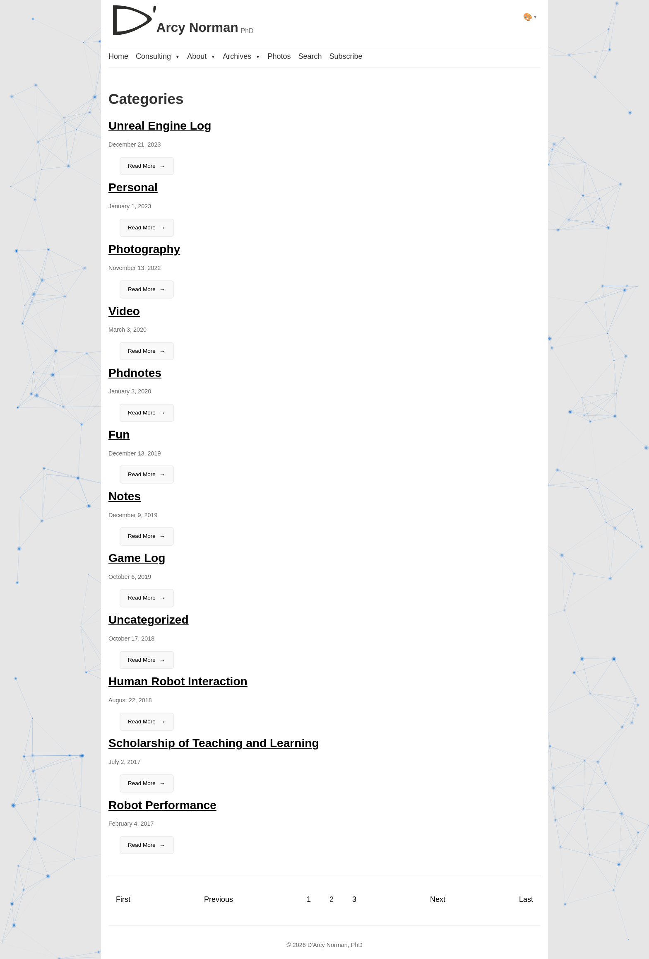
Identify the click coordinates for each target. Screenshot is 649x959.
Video (124, 311)
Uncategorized (148, 619)
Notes (124, 496)
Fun (119, 434)
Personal (133, 187)
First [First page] (123, 899)
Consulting (158, 56)
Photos (279, 56)
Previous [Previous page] (218, 899)
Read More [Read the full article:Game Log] (142, 598)
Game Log (136, 558)
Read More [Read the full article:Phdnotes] (142, 413)
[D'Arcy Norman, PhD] (180, 17)
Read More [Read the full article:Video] (142, 351)
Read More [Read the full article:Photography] (142, 289)
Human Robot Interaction (178, 681)
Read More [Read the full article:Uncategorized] (142, 660)
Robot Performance (162, 805)
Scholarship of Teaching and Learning (213, 743)
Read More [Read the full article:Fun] (142, 474)
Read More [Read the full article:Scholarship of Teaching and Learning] (142, 783)
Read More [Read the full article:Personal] (142, 227)
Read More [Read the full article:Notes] (142, 536)
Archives (241, 56)
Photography (144, 249)
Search (310, 56)
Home (118, 56)
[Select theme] (530, 17)
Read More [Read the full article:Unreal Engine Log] (142, 166)
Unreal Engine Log (159, 125)
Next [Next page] (437, 899)
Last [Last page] (526, 899)
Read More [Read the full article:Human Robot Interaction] (142, 721)
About (201, 56)
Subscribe (345, 56)
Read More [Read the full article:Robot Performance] (142, 845)
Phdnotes (134, 372)
